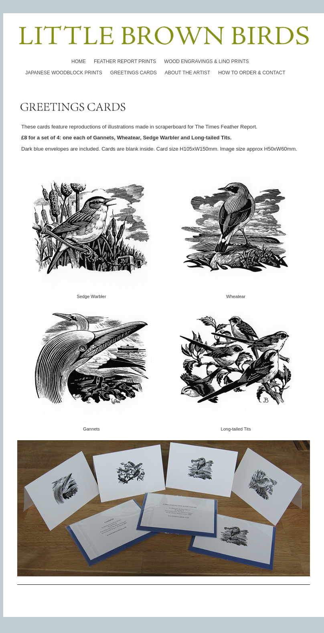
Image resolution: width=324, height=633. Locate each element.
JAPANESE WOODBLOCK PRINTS (63, 73)
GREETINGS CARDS (133, 73)
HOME (78, 61)
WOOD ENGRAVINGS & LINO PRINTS (206, 61)
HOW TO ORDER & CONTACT (251, 73)
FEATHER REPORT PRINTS (125, 61)
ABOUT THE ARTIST (187, 73)
